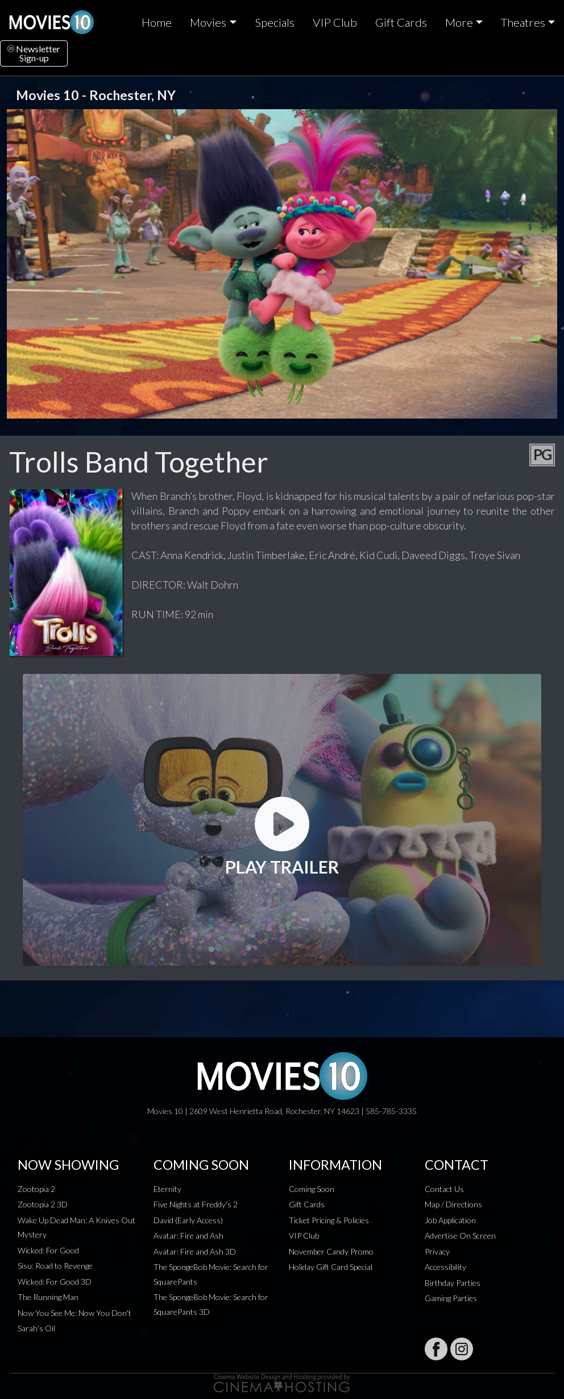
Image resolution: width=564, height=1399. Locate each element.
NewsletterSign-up (33, 53)
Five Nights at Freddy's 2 (196, 1204)
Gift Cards (401, 22)
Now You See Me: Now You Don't (74, 1313)
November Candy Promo (331, 1251)
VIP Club (335, 22)
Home (157, 22)
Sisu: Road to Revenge (55, 1265)
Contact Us (444, 1189)
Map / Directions (453, 1204)
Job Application (450, 1220)
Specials (275, 22)
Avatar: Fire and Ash (188, 1235)
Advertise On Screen (460, 1235)
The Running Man (48, 1297)
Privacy (437, 1251)
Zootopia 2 (36, 1189)
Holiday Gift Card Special (330, 1267)
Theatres (523, 22)
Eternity (167, 1189)
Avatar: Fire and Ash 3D (195, 1251)
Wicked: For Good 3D (55, 1281)
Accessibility (445, 1267)
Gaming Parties (451, 1298)
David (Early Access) (188, 1220)
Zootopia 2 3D (43, 1204)
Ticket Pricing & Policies (329, 1220)
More (459, 22)
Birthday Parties (452, 1283)
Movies (208, 22)
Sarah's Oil (36, 1328)
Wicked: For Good (48, 1250)
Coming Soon (311, 1189)
